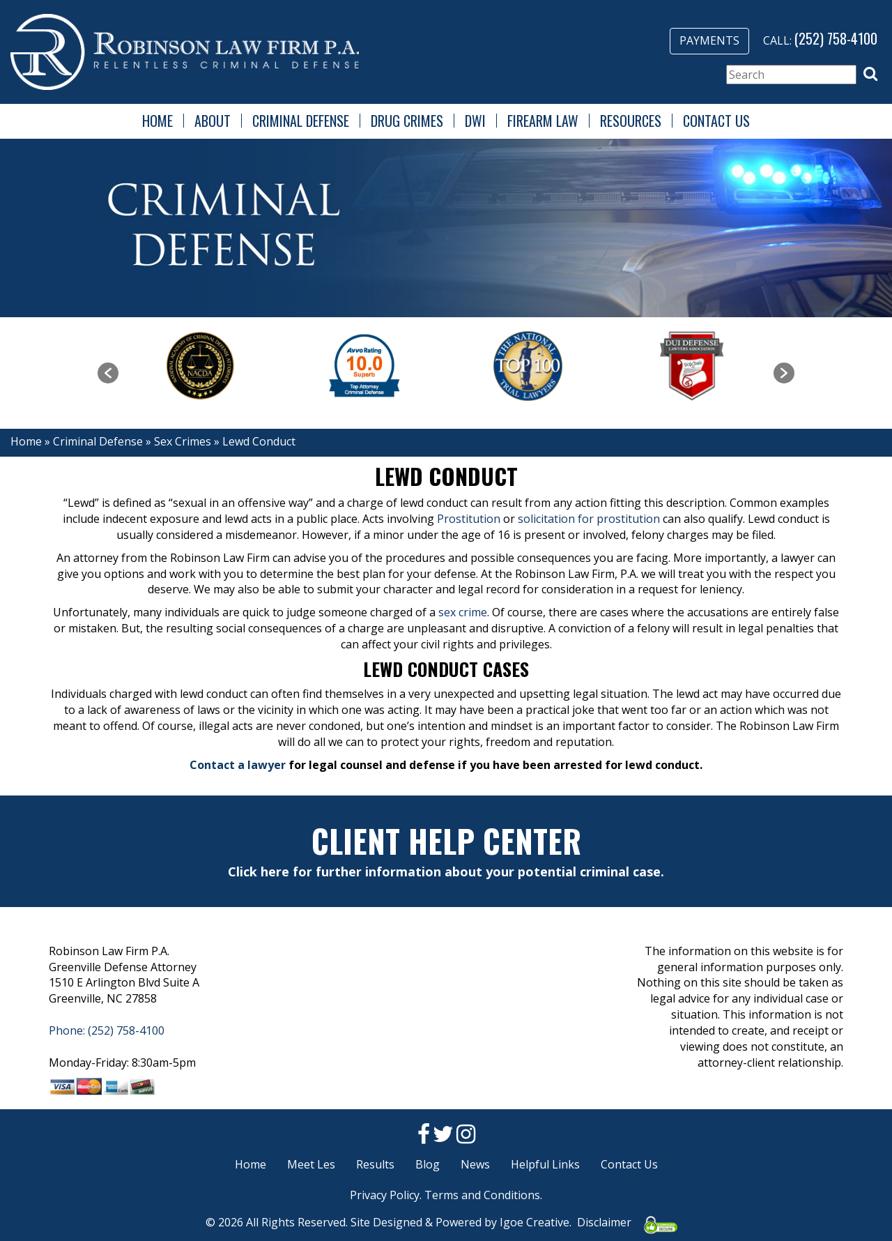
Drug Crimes (407, 121)
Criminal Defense (300, 121)
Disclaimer (604, 1222)
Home (157, 121)
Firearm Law (542, 121)
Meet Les (311, 1164)
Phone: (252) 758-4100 (106, 1030)
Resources (630, 121)
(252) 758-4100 (835, 38)
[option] (200, 366)
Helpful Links (545, 1164)
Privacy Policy (385, 1195)
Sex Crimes (182, 441)
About (212, 121)
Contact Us (716, 121)
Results (375, 1164)
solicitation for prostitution (589, 518)
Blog (427, 1164)
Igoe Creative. (535, 1222)
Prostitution (468, 518)
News (475, 1164)
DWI (475, 121)
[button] (870, 74)
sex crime (462, 612)
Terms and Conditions (482, 1195)
